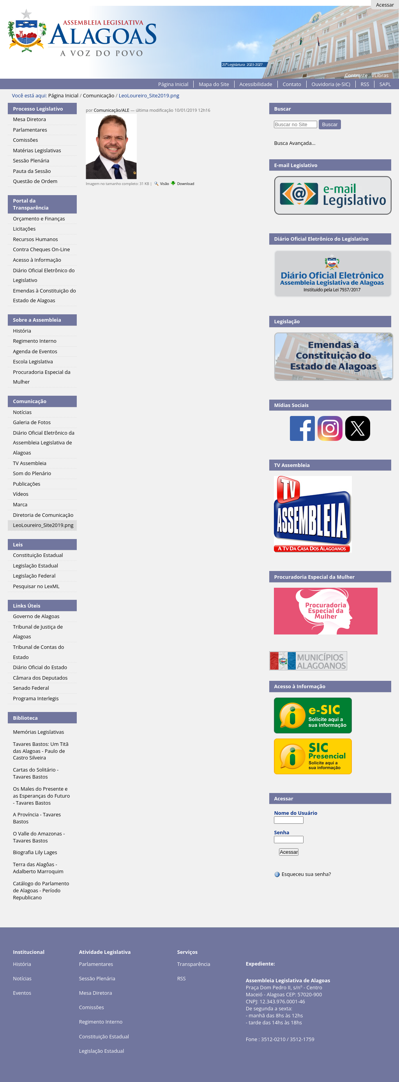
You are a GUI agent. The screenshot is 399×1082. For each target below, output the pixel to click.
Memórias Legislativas (38, 731)
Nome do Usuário (295, 812)
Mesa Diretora (95, 992)
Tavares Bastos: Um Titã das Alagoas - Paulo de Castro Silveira (40, 750)
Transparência (193, 963)
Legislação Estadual (101, 1050)
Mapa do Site (214, 84)
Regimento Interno (101, 1021)
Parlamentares (96, 963)
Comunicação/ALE (111, 110)
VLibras (379, 75)
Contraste (356, 75)
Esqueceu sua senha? (302, 874)
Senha (281, 832)
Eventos (22, 992)
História (22, 963)
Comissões (91, 1007)
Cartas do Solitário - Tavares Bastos (35, 773)
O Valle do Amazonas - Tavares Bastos (39, 837)
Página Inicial (173, 84)
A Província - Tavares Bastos (37, 818)
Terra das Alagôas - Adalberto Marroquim (38, 868)
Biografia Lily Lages (35, 852)
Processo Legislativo (38, 108)
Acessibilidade (256, 84)
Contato (291, 84)
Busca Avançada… (294, 142)
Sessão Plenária (97, 978)
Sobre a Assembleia (37, 319)
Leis (18, 544)
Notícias (22, 978)
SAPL (385, 84)
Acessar (385, 4)
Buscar (282, 108)
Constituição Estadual (104, 1036)
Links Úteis (26, 605)
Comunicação (99, 95)
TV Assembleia (292, 465)
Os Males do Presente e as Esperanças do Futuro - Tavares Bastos (41, 795)
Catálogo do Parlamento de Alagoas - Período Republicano (41, 890)
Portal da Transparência (31, 204)
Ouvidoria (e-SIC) (331, 84)
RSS (365, 84)
